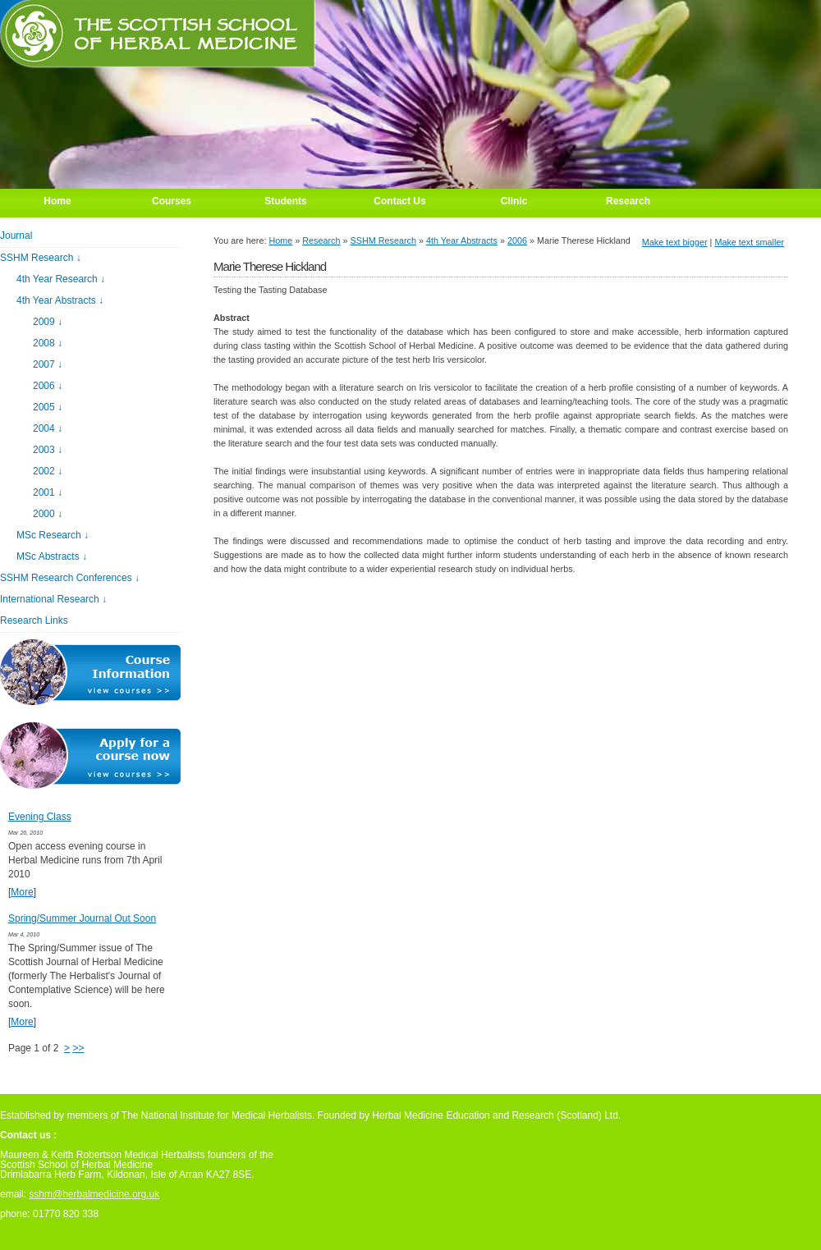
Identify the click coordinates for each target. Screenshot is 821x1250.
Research (321, 240)
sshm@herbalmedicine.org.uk (94, 1194)
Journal (16, 235)
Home (280, 240)
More (22, 892)
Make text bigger (675, 242)
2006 (517, 240)
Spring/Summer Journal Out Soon (82, 918)
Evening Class (39, 816)
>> (78, 1048)
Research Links (34, 620)
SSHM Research (383, 240)
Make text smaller (749, 242)
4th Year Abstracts (462, 240)
